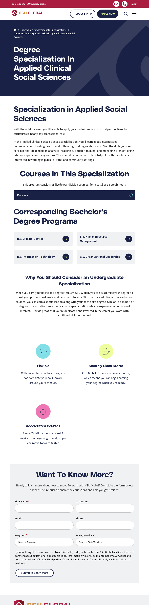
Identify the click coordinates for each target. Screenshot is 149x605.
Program (21, 535)
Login (134, 4)
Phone (80, 518)
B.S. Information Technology (43, 257)
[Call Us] (124, 4)
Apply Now (108, 14)
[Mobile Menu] (134, 13)
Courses (22, 195)
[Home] (15, 30)
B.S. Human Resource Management (106, 239)
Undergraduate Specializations (50, 30)
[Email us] (116, 4)
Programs (26, 30)
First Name (22, 501)
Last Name (83, 501)
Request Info (83, 14)
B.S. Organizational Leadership (106, 257)
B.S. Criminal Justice (43, 239)
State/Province (85, 535)
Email (19, 518)
